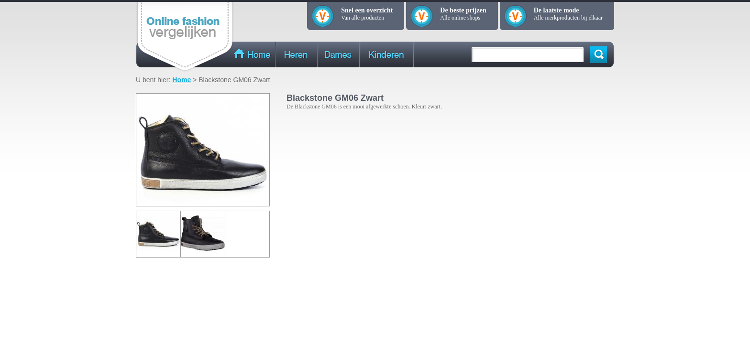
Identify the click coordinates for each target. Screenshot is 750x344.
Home (181, 80)
